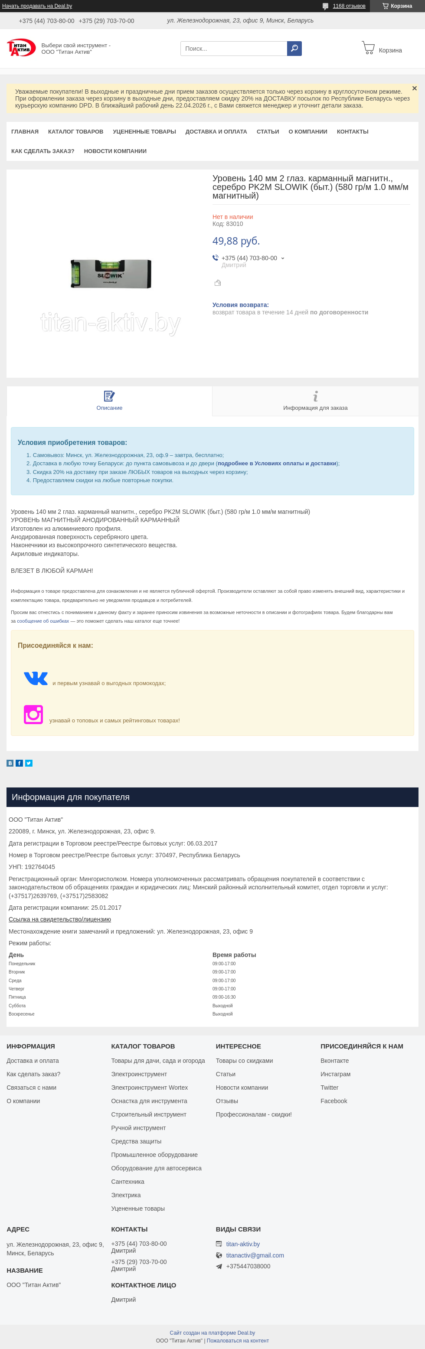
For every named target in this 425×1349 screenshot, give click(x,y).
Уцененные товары (144, 131)
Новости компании (115, 151)
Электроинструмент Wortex (149, 1087)
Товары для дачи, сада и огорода (158, 1060)
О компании (307, 131)
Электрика (126, 1195)
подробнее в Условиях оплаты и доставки (277, 463)
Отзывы (227, 1100)
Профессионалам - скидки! (254, 1114)
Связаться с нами (31, 1087)
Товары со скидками (244, 1060)
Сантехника (127, 1181)
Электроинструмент (139, 1074)
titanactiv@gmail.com (255, 1255)
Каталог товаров (75, 131)
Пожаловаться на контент (238, 1341)
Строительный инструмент (148, 1114)
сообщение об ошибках (43, 621)
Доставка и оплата (216, 131)
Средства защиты (136, 1141)
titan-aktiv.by (243, 1244)
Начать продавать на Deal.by (37, 6)
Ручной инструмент (138, 1127)
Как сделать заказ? (43, 151)
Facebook (333, 1100)
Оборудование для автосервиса (156, 1168)
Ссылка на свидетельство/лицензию (60, 919)
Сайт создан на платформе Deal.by (212, 1333)
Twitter (329, 1087)
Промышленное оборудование (154, 1154)
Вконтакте (334, 1060)
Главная (25, 131)
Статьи (268, 131)
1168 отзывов (349, 6)
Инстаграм (335, 1074)
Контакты (353, 131)
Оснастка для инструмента (149, 1100)
